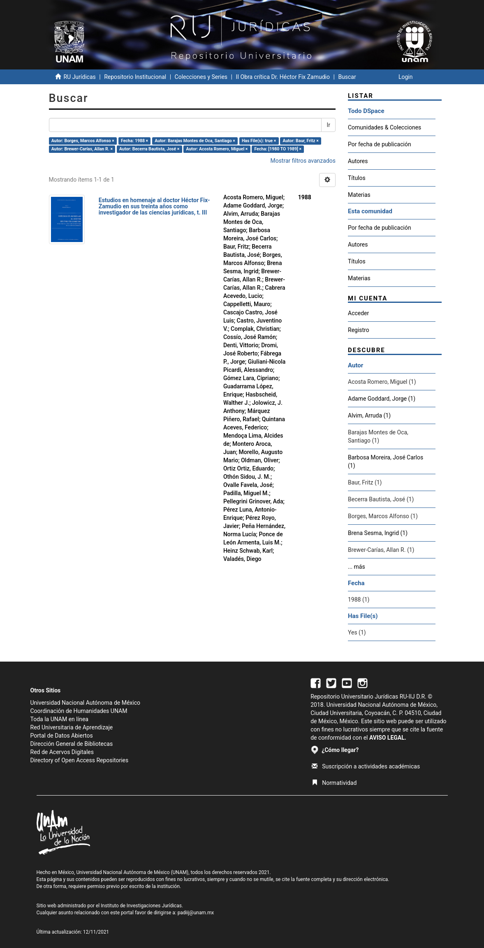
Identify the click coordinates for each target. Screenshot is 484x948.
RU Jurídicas (79, 77)
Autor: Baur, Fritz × (300, 140)
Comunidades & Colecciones (384, 127)
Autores (358, 161)
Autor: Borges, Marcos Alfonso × (82, 140)
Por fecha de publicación (379, 144)
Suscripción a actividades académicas (366, 766)
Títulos (357, 178)
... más (356, 566)
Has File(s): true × (259, 140)
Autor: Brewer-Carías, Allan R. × (82, 149)
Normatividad (334, 783)
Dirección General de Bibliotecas (71, 743)
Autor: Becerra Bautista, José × (149, 149)
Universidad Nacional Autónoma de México (85, 702)
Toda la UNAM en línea (59, 719)
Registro (358, 330)
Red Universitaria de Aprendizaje (71, 727)
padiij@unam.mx (196, 913)
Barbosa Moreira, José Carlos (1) (385, 461)
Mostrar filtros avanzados (303, 160)
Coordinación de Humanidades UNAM (78, 711)
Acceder (358, 313)
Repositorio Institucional (135, 77)
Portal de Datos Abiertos (61, 735)
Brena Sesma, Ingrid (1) (378, 533)
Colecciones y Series (201, 77)
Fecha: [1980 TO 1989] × (277, 149)
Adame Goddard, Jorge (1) (381, 398)
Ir (328, 125)
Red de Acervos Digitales (62, 752)
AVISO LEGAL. (387, 737)
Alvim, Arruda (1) (369, 415)
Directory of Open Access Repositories (79, 760)
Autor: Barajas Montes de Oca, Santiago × (195, 140)
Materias (359, 194)
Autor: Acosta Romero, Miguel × (217, 149)
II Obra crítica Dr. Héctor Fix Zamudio (283, 77)
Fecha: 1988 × (134, 140)
